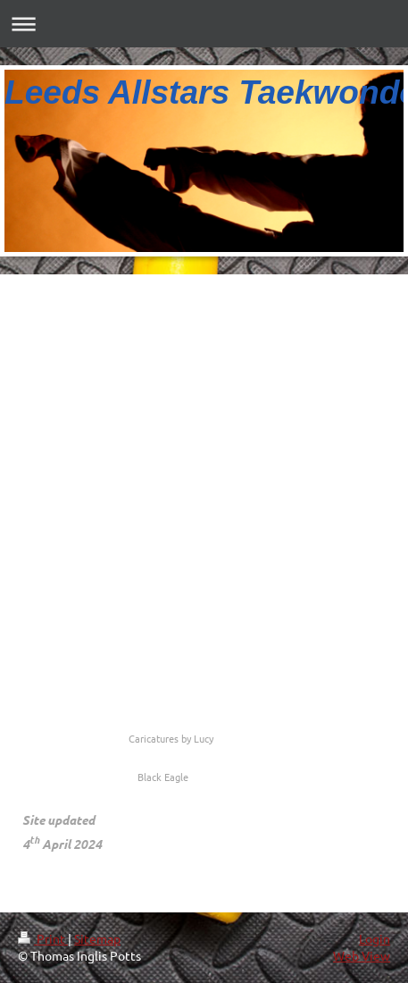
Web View (361, 955)
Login (374, 938)
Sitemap (97, 938)
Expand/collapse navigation (204, 23)
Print (43, 938)
